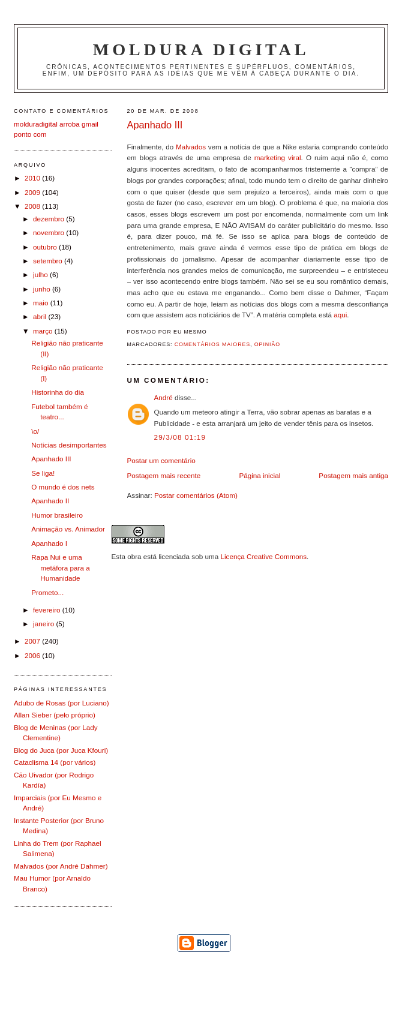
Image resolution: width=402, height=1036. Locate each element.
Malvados (191, 147)
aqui (340, 315)
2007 (33, 641)
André (163, 397)
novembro (49, 232)
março (44, 331)
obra (134, 556)
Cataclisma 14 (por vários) (54, 762)
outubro (46, 247)
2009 (33, 192)
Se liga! (43, 473)
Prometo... (47, 592)
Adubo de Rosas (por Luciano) (61, 703)
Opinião (267, 344)
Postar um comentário (161, 460)
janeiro (44, 623)
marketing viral (277, 157)
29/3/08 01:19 (180, 437)
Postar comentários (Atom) (196, 495)
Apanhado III (155, 124)
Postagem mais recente (164, 475)
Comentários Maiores (212, 344)
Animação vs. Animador (68, 529)
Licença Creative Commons (263, 556)
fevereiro (47, 610)
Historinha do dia (57, 392)
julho (41, 274)
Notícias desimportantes (68, 445)
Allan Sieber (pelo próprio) (54, 715)
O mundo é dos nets (62, 487)
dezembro (49, 219)
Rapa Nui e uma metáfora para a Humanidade (60, 567)
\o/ (35, 431)
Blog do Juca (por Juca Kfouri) (61, 750)
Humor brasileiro (57, 515)
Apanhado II (50, 501)
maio (41, 303)
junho (42, 289)
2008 (33, 206)
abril (40, 316)
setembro (48, 261)
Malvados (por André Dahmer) (61, 866)
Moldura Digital (201, 49)
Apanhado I (49, 543)
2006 (33, 655)
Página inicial (259, 475)
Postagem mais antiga (353, 475)
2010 (33, 178)
